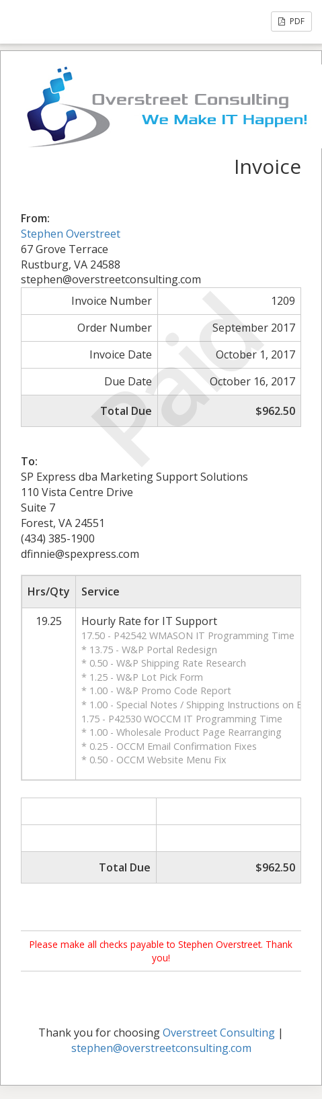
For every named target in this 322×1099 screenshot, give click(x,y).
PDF (291, 21)
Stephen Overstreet (70, 233)
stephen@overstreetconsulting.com (161, 1048)
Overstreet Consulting (219, 1032)
